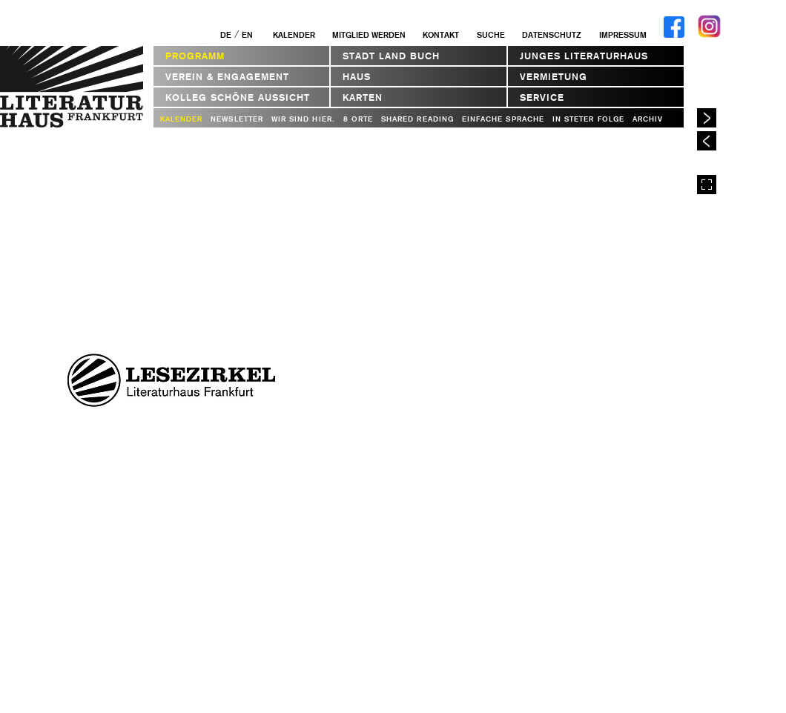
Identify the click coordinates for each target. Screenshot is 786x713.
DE (225, 34)
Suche (491, 34)
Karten (363, 97)
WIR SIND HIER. (303, 119)
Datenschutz (551, 34)
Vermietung (553, 76)
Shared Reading (417, 119)
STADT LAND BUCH (391, 56)
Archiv (648, 119)
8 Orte (358, 119)
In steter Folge (588, 119)
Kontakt (441, 34)
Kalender (294, 34)
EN (247, 34)
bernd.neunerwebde (435, 393)
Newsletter (237, 119)
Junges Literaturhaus (584, 56)
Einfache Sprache (503, 119)
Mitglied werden (369, 34)
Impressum (623, 34)
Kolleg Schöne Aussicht (237, 97)
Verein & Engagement (227, 76)
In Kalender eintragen (616, 481)
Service (542, 97)
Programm (195, 56)
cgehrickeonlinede (480, 376)
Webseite (477, 409)
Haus (357, 76)
